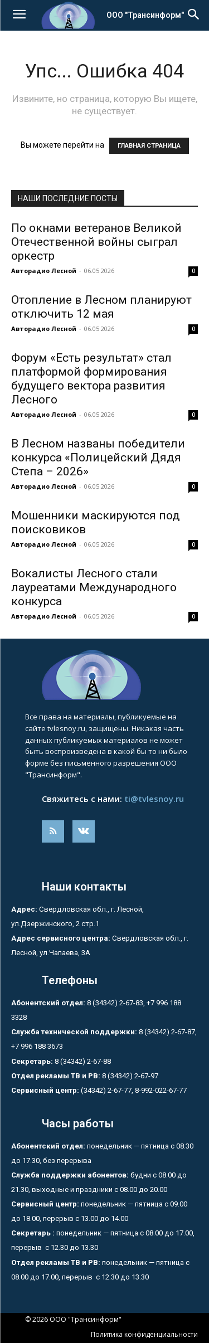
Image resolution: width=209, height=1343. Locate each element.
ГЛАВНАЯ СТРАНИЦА (149, 145)
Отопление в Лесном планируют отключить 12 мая (101, 306)
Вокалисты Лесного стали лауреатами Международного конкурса (94, 587)
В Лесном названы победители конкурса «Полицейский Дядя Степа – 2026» (98, 457)
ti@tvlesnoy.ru (154, 798)
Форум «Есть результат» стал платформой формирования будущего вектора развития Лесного (91, 378)
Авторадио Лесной (43, 270)
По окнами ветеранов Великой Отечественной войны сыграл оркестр (96, 241)
